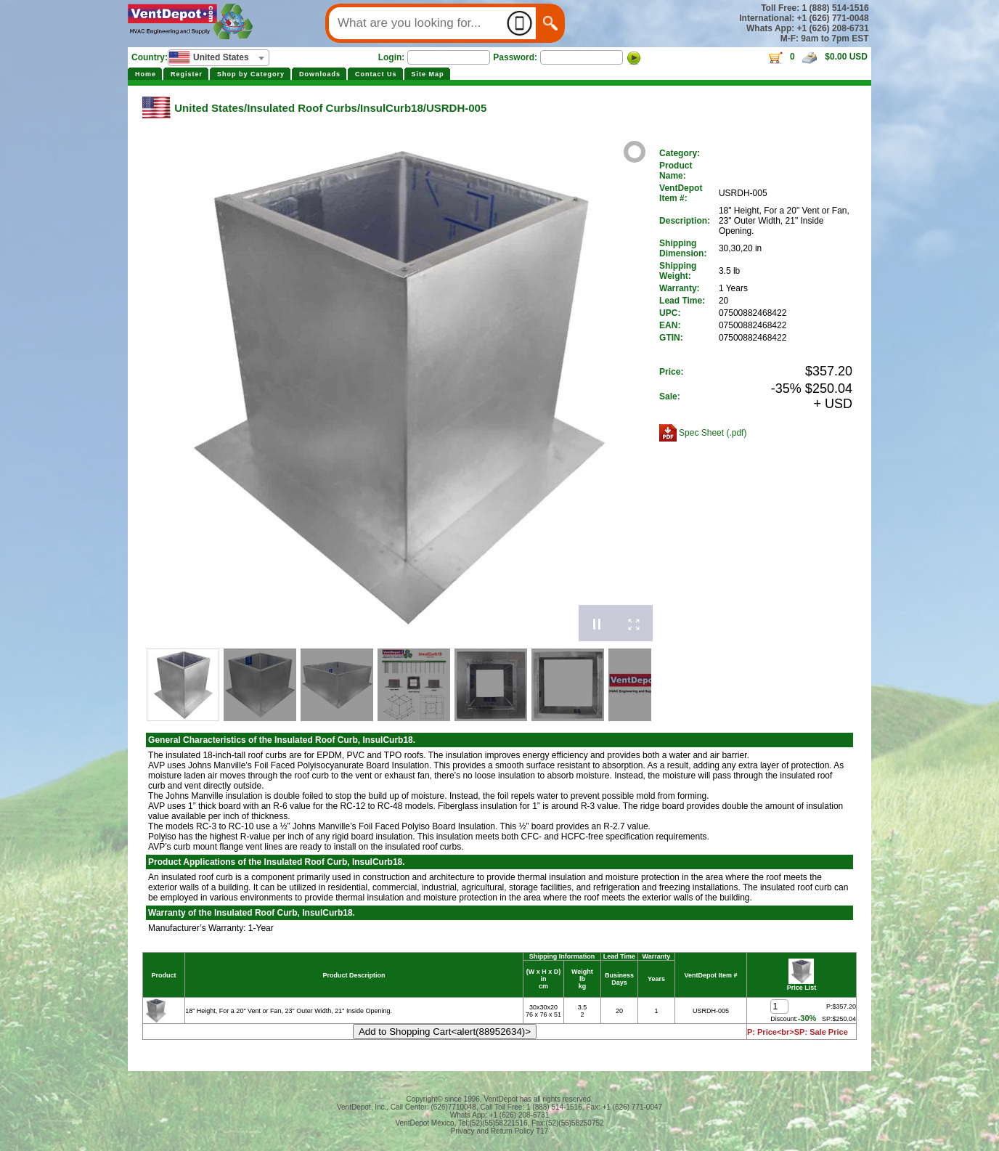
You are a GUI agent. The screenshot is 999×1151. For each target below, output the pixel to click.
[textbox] (218, 57)
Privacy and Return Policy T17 (499, 1131)
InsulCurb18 (391, 108)
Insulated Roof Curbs (302, 108)
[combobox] (218, 57)
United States (209, 108)
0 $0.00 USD (817, 57)
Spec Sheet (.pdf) (712, 433)
